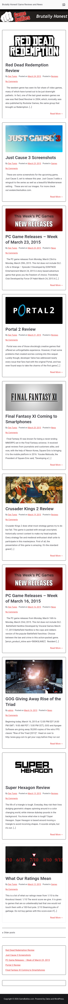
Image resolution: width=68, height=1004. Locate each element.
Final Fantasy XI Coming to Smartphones (25, 970)
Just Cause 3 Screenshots (30, 157)
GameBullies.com (26, 999)
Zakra (48, 999)
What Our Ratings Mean (28, 878)
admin (10, 710)
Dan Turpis (12, 76)
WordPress (59, 999)
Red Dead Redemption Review (19, 950)
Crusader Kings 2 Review (29, 508)
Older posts (9, 932)
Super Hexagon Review (27, 787)
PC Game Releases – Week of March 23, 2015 (27, 960)
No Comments (11, 81)
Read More (56, 113)
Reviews (54, 76)
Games (54, 163)
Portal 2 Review (20, 329)
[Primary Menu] (64, 4)
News (53, 248)
